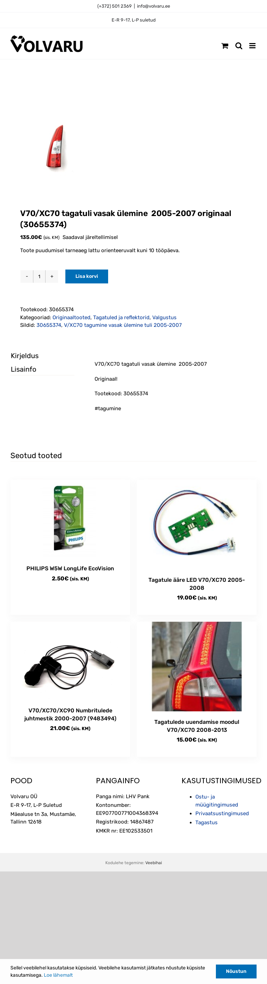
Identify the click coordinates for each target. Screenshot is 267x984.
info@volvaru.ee (153, 6)
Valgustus (164, 317)
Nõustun (236, 971)
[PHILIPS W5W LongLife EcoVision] (70, 519)
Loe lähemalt (58, 975)
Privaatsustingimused (222, 813)
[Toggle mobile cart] (224, 45)
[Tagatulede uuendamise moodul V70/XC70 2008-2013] (197, 666)
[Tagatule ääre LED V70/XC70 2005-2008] (197, 524)
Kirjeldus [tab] (25, 356)
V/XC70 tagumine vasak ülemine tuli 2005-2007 (123, 325)
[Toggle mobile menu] (253, 45)
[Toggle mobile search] (238, 45)
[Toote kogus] (39, 276)
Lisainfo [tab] (23, 369)
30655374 (49, 325)
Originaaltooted (71, 317)
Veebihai (153, 862)
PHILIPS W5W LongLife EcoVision (70, 568)
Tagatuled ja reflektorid (121, 317)
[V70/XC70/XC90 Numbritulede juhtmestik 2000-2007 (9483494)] (70, 661)
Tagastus (206, 822)
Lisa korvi (86, 276)
